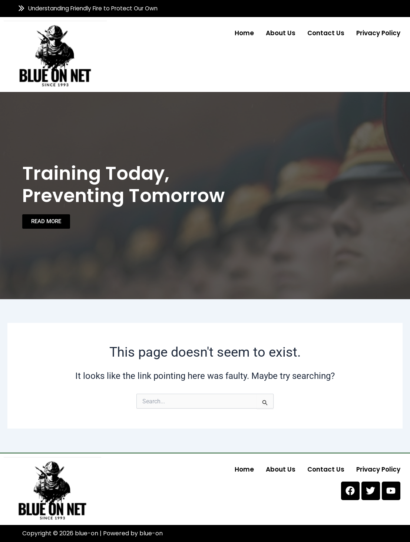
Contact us (325, 32)
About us (280, 32)
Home (244, 32)
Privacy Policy (378, 32)
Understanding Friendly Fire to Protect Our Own (93, 8)
